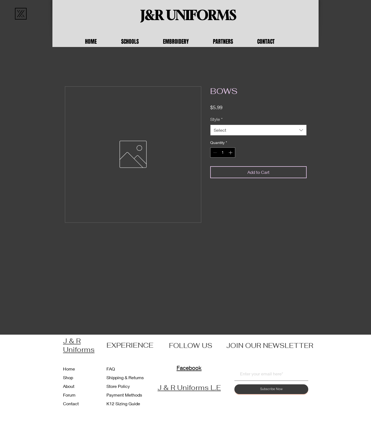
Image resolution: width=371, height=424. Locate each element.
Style (216, 119)
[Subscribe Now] (271, 389)
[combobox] (258, 130)
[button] (138, 41)
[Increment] (231, 152)
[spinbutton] (223, 152)
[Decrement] (214, 152)
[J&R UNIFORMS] (188, 15)
